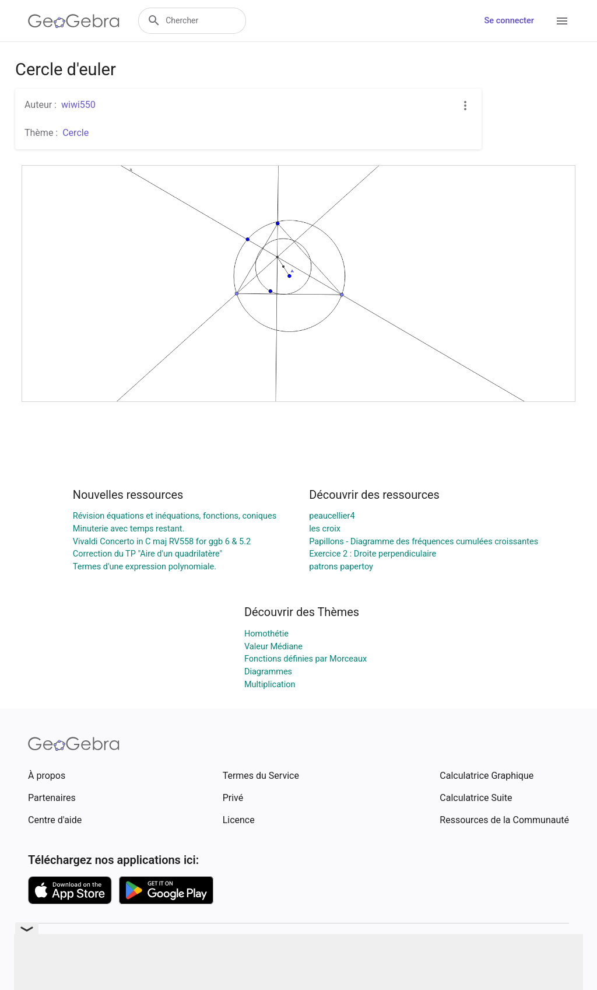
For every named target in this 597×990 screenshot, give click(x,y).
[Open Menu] (562, 21)
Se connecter (509, 21)
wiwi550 (78, 104)
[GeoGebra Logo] (74, 21)
